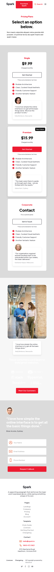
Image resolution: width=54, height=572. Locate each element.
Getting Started (27, 530)
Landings (27, 507)
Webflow (28, 562)
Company (27, 509)
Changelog (27, 533)
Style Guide (27, 525)
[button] (45, 4)
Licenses (27, 528)
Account (27, 517)
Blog (27, 514)
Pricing (27, 512)
